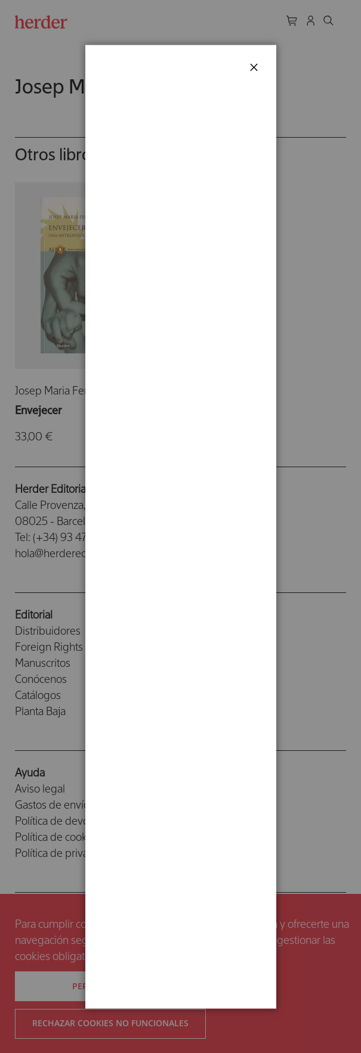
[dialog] (180, 526)
